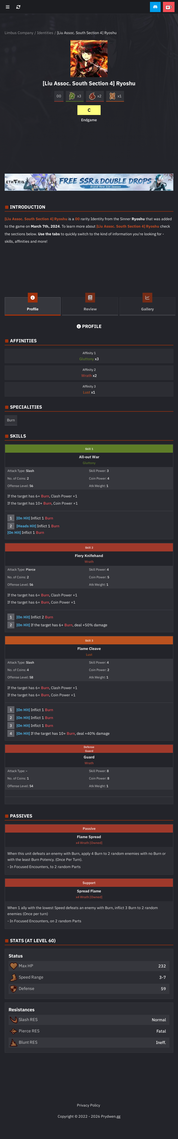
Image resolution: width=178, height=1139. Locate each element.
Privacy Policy (88, 1105)
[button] (155, 7)
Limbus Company (19, 32)
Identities (45, 32)
